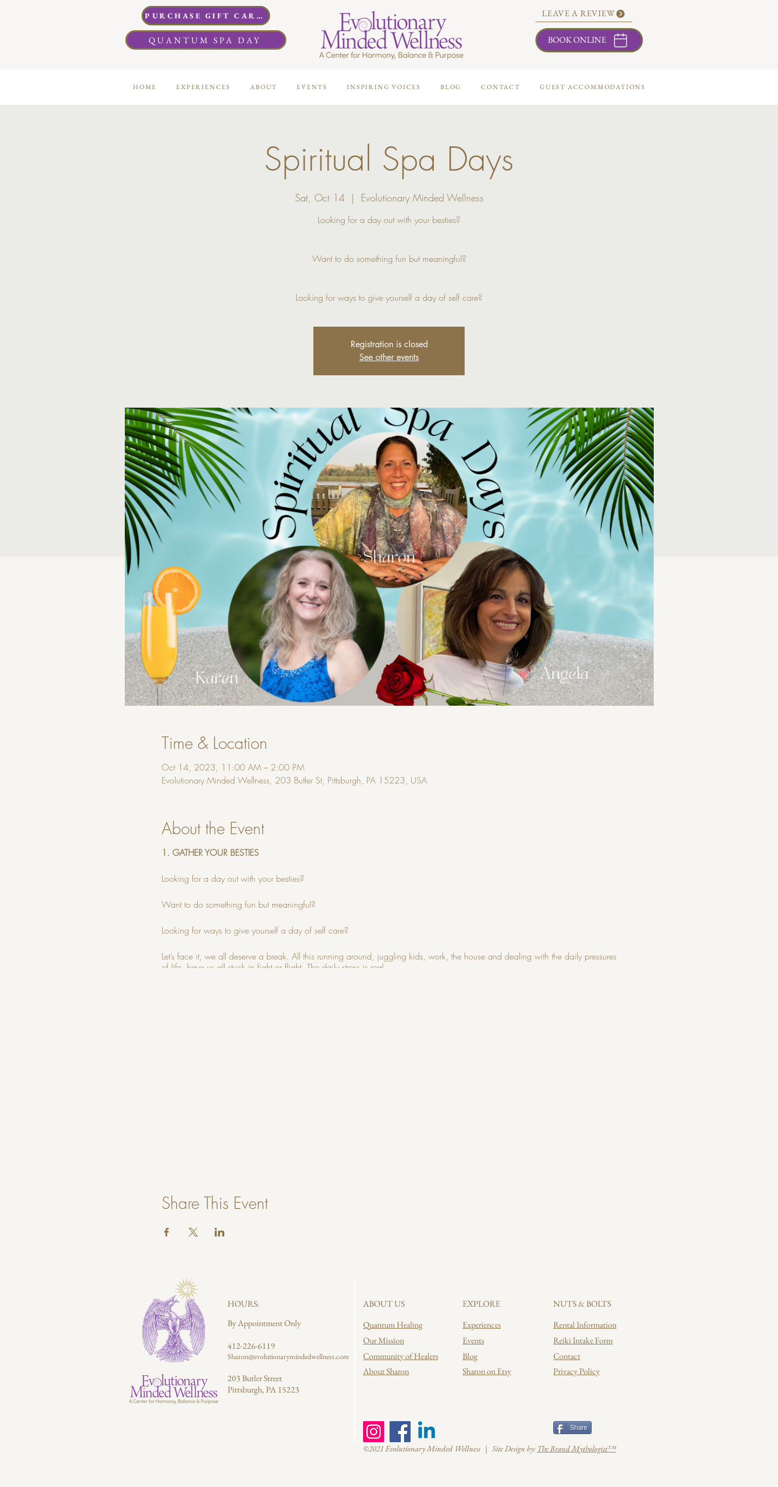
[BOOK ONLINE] (589, 40)
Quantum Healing (392, 1324)
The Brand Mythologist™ (576, 1448)
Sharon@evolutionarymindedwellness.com (288, 1356)
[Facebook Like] (483, 1428)
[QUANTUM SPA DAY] (205, 40)
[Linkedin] (426, 1431)
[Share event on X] (193, 1232)
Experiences (481, 1324)
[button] (264, 87)
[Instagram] (373, 1431)
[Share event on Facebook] (167, 1232)
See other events (389, 357)
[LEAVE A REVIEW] (583, 14)
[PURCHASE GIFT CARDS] (206, 15)
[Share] (572, 1427)
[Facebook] (400, 1431)
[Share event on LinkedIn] (219, 1232)
